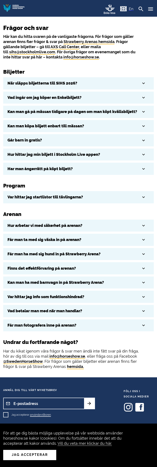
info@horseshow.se (81, 57)
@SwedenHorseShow (23, 361)
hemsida (75, 366)
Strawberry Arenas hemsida (89, 41)
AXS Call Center (64, 47)
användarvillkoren (40, 414)
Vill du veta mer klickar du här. (85, 443)
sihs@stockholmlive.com (32, 52)
